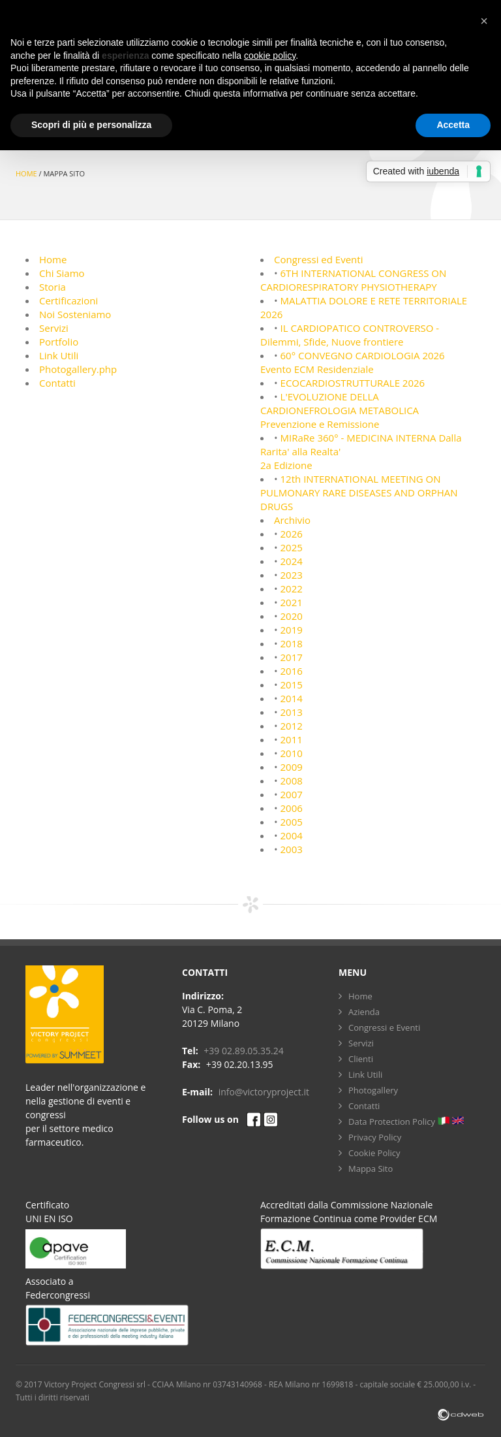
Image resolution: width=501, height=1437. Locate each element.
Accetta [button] (453, 125)
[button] (484, 20)
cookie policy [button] (270, 55)
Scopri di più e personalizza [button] (91, 125)
